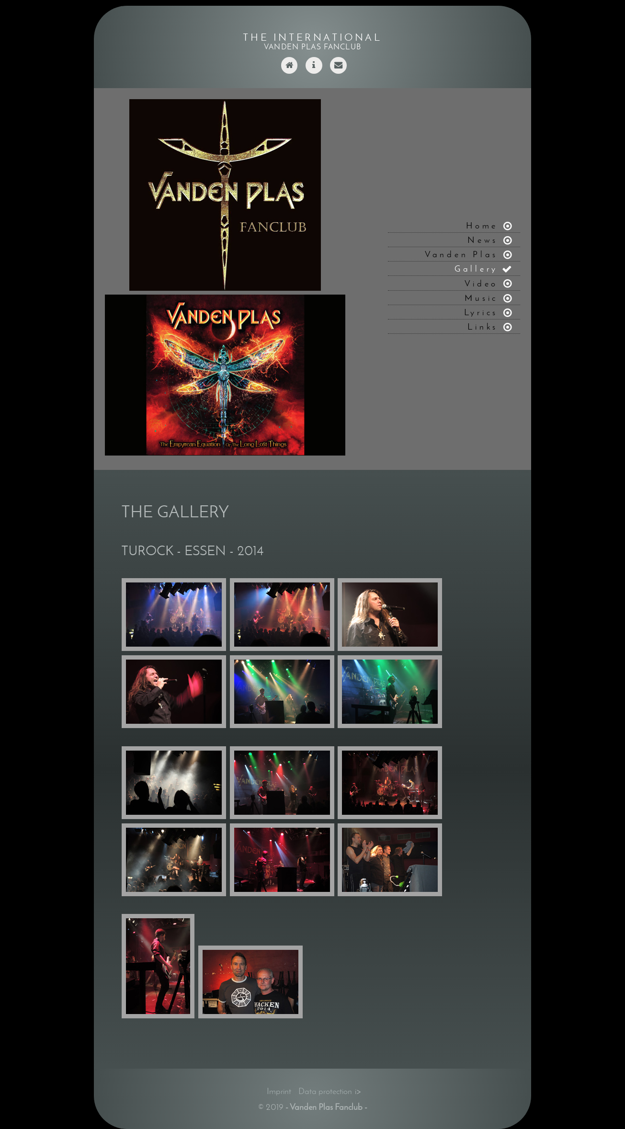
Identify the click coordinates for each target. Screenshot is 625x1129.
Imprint (279, 1090)
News (482, 239)
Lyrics (481, 312)
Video (481, 283)
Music (481, 297)
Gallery (476, 268)
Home (482, 225)
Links (482, 326)
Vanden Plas (461, 254)
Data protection (325, 1090)
